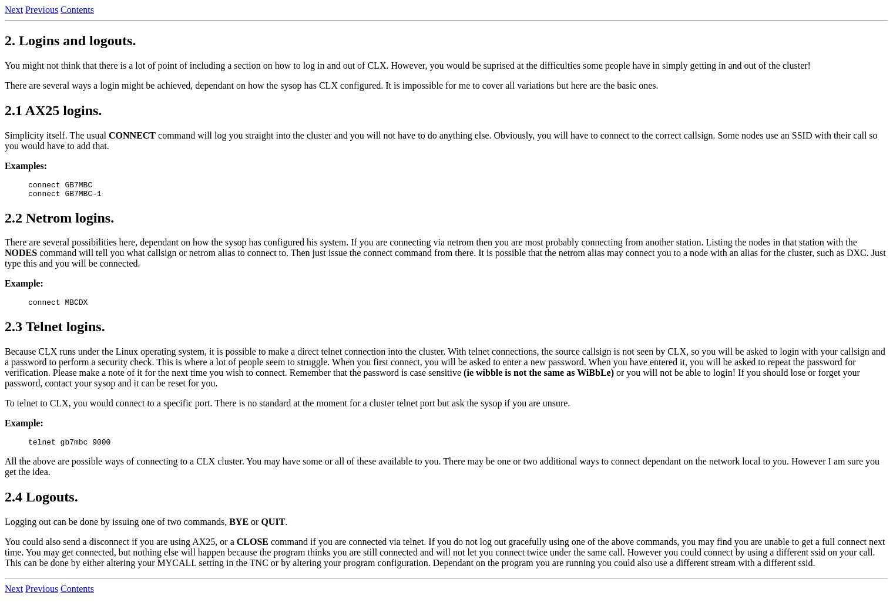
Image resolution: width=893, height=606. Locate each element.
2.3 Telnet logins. (55, 331)
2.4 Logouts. (41, 503)
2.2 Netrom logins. (59, 221)
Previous (41, 10)
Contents (77, 10)
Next (14, 10)
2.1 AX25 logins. (53, 110)
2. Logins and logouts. (70, 40)
